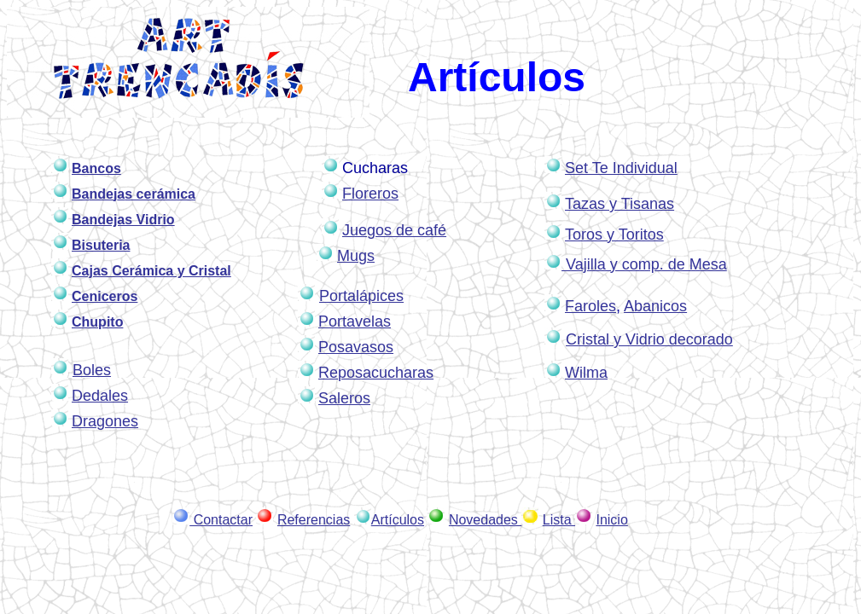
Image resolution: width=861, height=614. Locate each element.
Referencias (313, 520)
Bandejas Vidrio (123, 219)
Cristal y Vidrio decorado (649, 339)
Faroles (590, 306)
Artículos (397, 520)
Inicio (611, 520)
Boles (92, 370)
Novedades (485, 520)
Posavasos (355, 347)
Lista (559, 520)
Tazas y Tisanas (619, 203)
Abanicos (655, 306)
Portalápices (361, 295)
